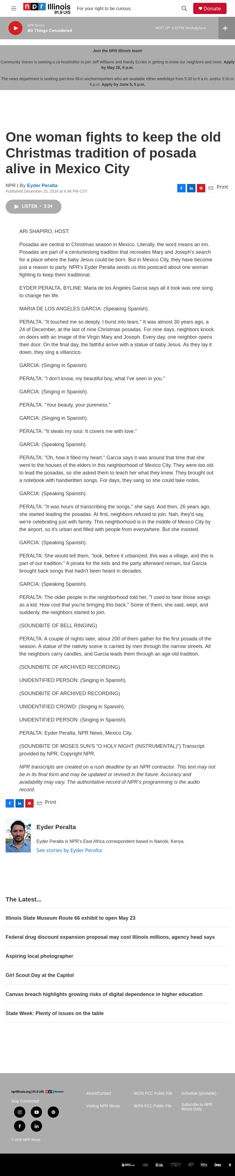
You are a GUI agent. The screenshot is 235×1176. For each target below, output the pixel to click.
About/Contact (98, 1093)
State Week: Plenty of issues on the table (55, 1013)
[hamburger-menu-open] (13, 8)
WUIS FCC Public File (153, 1093)
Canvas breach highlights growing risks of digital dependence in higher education (104, 994)
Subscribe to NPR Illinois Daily (196, 1107)
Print (222, 186)
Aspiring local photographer (39, 956)
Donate (212, 8)
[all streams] (226, 28)
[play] (15, 28)
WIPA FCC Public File (153, 1106)
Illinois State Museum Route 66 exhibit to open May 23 (70, 918)
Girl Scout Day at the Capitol (40, 975)
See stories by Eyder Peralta (69, 850)
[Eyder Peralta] (18, 835)
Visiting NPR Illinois (103, 1106)
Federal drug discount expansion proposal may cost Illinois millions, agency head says (110, 937)
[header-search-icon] (184, 8)
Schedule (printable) (198, 1093)
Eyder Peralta (42, 185)
